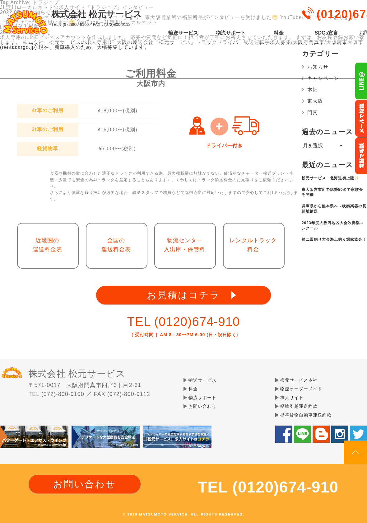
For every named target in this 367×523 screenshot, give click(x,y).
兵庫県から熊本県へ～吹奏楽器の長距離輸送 (334, 209)
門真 (312, 112)
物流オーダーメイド (301, 388)
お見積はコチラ (183, 295)
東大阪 (315, 101)
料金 (279, 33)
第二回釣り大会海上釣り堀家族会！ (334, 239)
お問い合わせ (202, 406)
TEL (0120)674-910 (183, 321)
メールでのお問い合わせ (361, 118)
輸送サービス (183, 33)
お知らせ (317, 66)
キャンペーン (323, 78)
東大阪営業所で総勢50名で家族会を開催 (332, 192)
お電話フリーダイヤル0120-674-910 (361, 155)
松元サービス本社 (299, 380)
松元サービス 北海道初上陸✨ (330, 178)
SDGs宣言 (326, 33)
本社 (312, 89)
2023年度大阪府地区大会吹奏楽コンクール (333, 225)
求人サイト (292, 397)
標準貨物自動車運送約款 (306, 414)
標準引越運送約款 (299, 406)
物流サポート (231, 33)
